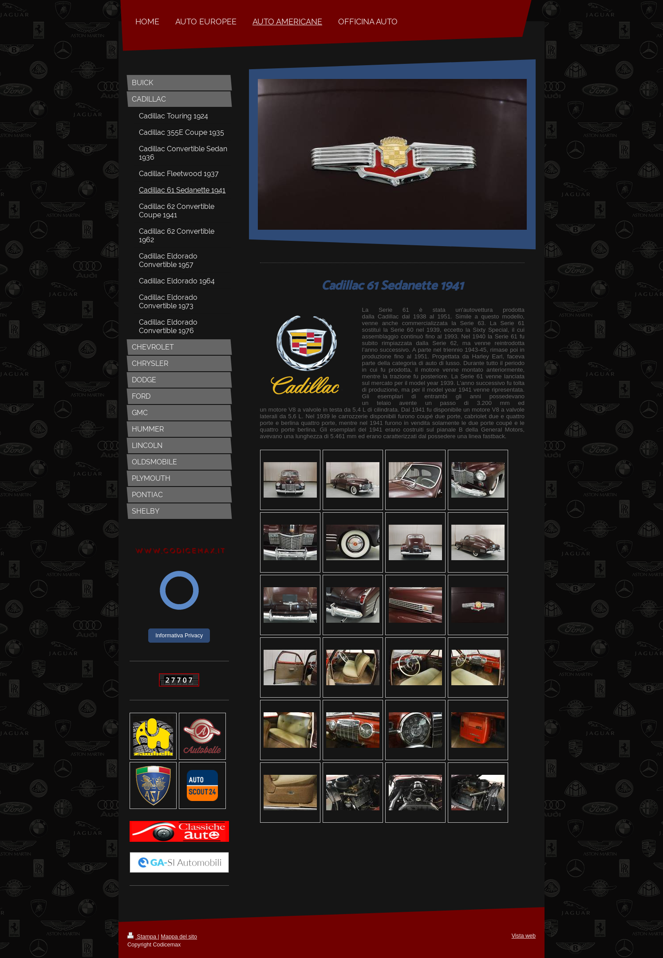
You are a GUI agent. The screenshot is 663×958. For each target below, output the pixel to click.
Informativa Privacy (179, 635)
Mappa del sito (179, 937)
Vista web (524, 936)
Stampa (142, 937)
